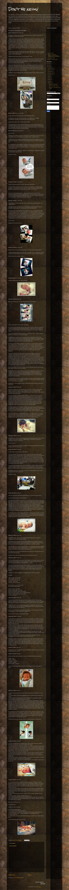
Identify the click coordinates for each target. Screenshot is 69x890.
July (50, 76)
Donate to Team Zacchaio (53, 59)
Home (29, 875)
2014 (49, 66)
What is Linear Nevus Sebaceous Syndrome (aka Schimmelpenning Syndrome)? (53, 55)
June (50, 77)
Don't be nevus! (23, 9)
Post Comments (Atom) (18, 877)
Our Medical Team (51, 57)
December (51, 68)
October (50, 71)
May (50, 79)
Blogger (39, 886)
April (50, 81)
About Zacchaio (51, 53)
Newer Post (11, 875)
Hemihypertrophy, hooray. (54, 85)
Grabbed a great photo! (53, 84)
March (50, 82)
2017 (49, 63)
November (51, 69)
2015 (49, 65)
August (50, 74)
